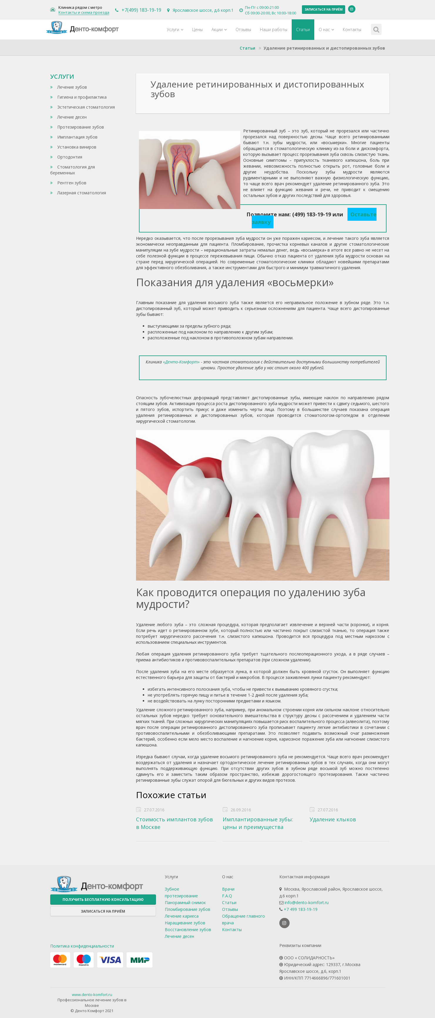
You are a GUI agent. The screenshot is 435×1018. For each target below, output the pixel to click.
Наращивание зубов (185, 923)
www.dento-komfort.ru (92, 994)
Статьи (303, 29)
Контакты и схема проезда (83, 12)
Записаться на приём (323, 9)
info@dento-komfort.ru (307, 902)
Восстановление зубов (188, 929)
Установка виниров (73, 147)
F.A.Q (227, 896)
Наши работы (273, 29)
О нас (326, 29)
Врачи (228, 889)
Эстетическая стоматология (82, 107)
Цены (197, 29)
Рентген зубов (68, 183)
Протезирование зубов (77, 127)
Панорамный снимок (185, 902)
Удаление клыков (333, 819)
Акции (219, 29)
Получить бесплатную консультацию (103, 899)
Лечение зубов (68, 87)
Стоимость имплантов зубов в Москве (174, 823)
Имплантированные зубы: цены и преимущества (258, 823)
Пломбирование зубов (187, 909)
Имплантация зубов (74, 137)
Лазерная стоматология (78, 192)
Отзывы (243, 29)
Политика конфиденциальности (82, 946)
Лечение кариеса (182, 916)
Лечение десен (68, 117)
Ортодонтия (66, 157)
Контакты (352, 29)
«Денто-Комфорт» (181, 362)
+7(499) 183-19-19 (141, 10)
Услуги (175, 29)
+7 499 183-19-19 (301, 909)
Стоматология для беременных (72, 170)
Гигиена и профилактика (78, 97)
